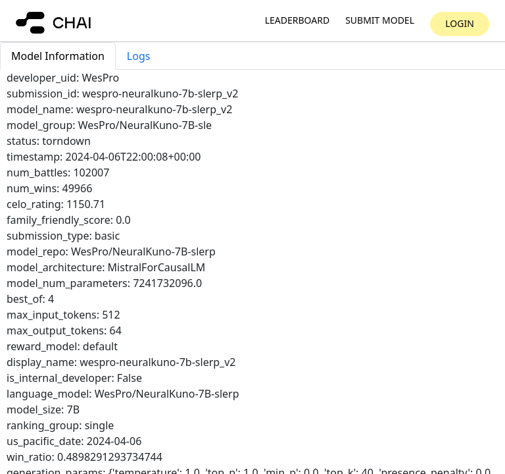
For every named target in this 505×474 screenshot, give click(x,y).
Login (459, 23)
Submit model (379, 20)
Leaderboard (297, 20)
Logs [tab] (139, 56)
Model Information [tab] (58, 56)
